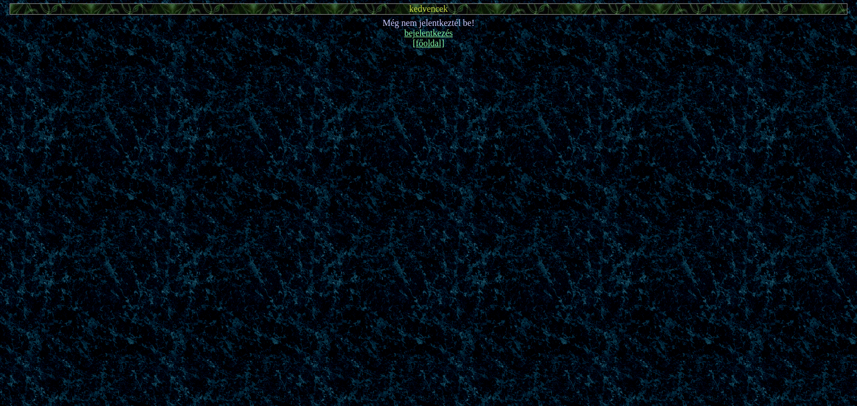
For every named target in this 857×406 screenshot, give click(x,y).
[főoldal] (428, 43)
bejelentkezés (428, 33)
